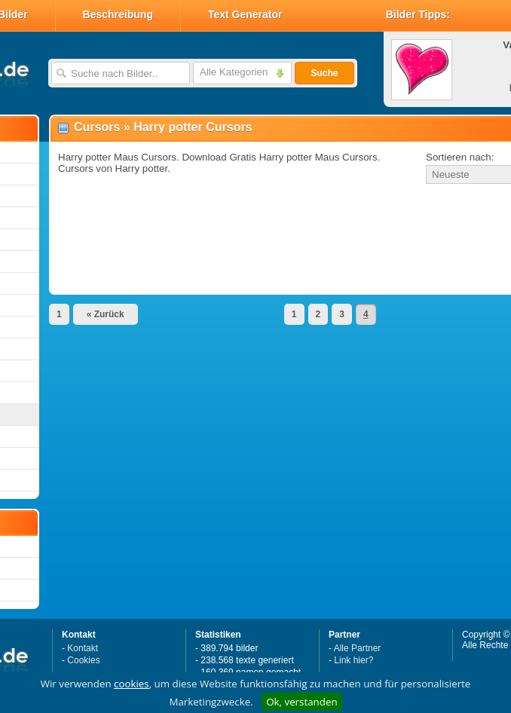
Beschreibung (118, 14)
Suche (324, 73)
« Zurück (105, 314)
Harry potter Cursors (192, 127)
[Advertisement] (227, 214)
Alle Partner (357, 648)
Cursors (97, 127)
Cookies (83, 660)
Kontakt (82, 648)
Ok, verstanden (301, 701)
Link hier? (353, 660)
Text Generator (245, 14)
